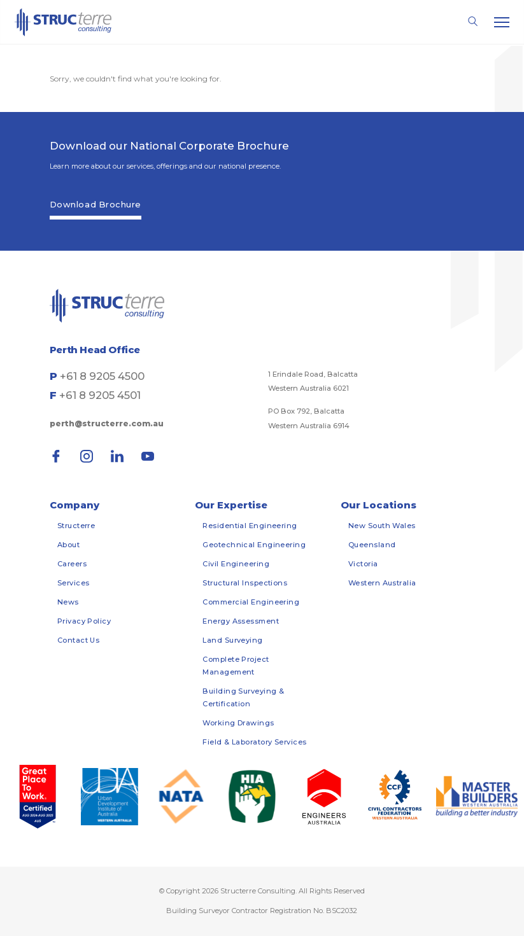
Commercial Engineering (250, 601)
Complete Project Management (235, 665)
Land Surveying (232, 640)
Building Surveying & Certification (243, 697)
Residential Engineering (249, 525)
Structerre (76, 525)
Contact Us (78, 640)
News (68, 601)
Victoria (363, 563)
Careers (72, 563)
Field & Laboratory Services (254, 741)
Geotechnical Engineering (254, 544)
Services (73, 582)
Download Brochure (95, 204)
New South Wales (382, 525)
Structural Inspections (244, 582)
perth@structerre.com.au (107, 423)
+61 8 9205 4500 (102, 376)
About (68, 544)
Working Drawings (238, 722)
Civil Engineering (235, 563)
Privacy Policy (84, 621)
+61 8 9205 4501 (100, 395)
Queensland (372, 544)
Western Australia (382, 582)
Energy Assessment (240, 621)
